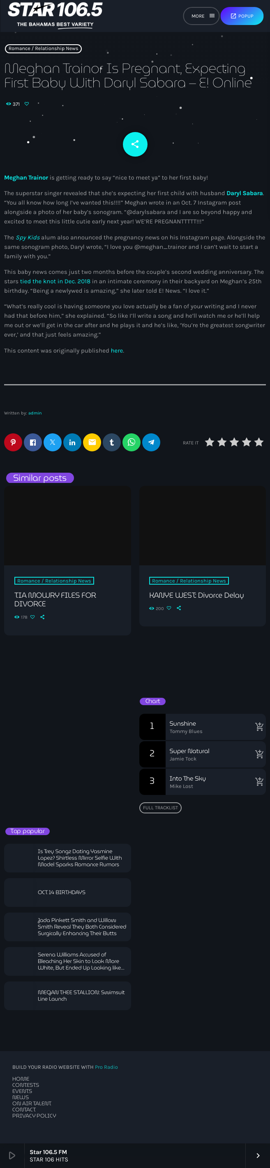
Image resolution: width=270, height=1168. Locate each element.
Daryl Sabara (244, 193)
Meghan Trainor (26, 177)
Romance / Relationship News (43, 49)
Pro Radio (106, 1067)
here (117, 350)
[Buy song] (257, 727)
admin (35, 413)
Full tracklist (160, 808)
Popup (242, 16)
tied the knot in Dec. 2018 (55, 281)
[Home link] (55, 16)
